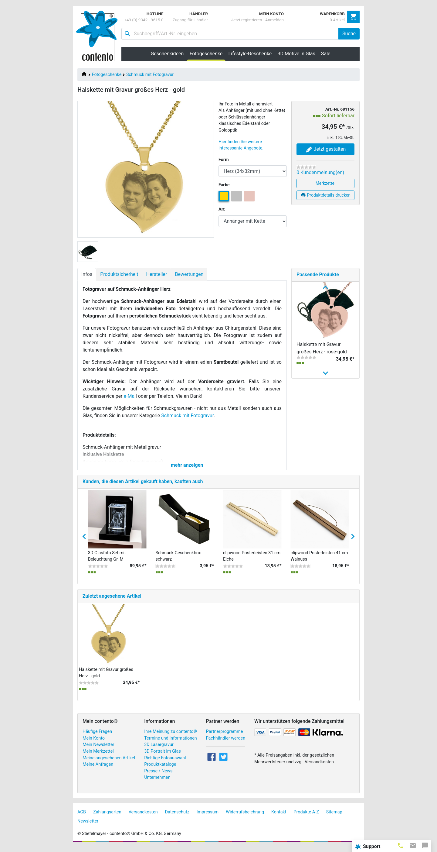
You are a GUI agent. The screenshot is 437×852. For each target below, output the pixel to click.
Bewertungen (189, 274)
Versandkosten (143, 817)
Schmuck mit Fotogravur (150, 74)
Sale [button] (325, 54)
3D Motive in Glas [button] (296, 54)
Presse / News (158, 776)
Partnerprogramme (224, 736)
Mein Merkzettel (98, 756)
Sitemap (334, 817)
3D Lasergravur (159, 750)
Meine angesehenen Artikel (109, 763)
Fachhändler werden (225, 743)
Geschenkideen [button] (167, 54)
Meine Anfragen (98, 769)
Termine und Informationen (170, 743)
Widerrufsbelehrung (245, 817)
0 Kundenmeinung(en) (320, 172)
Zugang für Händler (190, 19)
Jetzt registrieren (246, 19)
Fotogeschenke (107, 74)
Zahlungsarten (107, 817)
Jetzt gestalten (325, 149)
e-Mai (130, 396)
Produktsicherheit (119, 274)
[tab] (401, 845)
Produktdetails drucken (325, 195)
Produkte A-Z (306, 817)
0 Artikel (337, 19)
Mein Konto (94, 743)
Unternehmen (157, 782)
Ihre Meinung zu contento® (170, 736)
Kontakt (278, 817)
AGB (81, 817)
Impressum (207, 817)
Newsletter (87, 826)
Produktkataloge (160, 769)
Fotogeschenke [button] (207, 53)
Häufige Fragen (97, 736)
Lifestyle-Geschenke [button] (250, 54)
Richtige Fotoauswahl (165, 763)
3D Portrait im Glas (162, 756)
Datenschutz (177, 817)
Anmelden (274, 19)
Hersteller (156, 274)
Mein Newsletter (98, 750)
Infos (86, 274)
